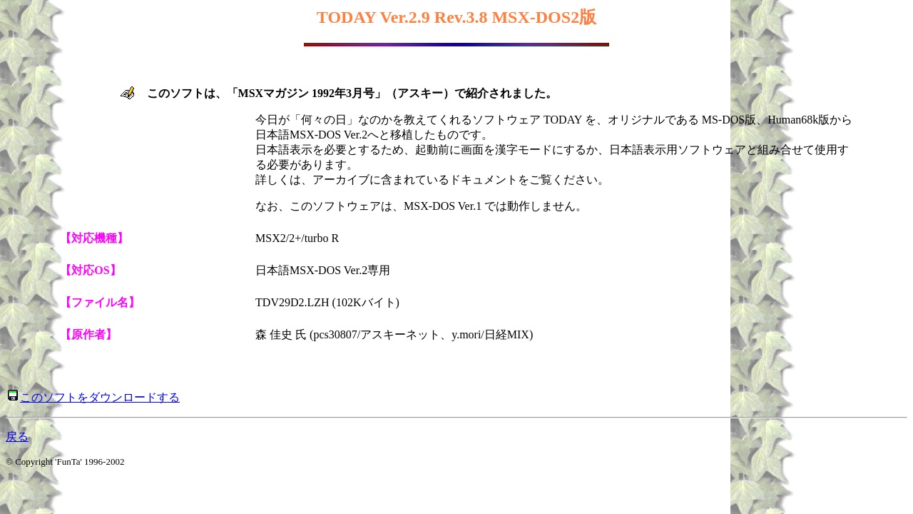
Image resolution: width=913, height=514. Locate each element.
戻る (17, 436)
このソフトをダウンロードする (100, 397)
